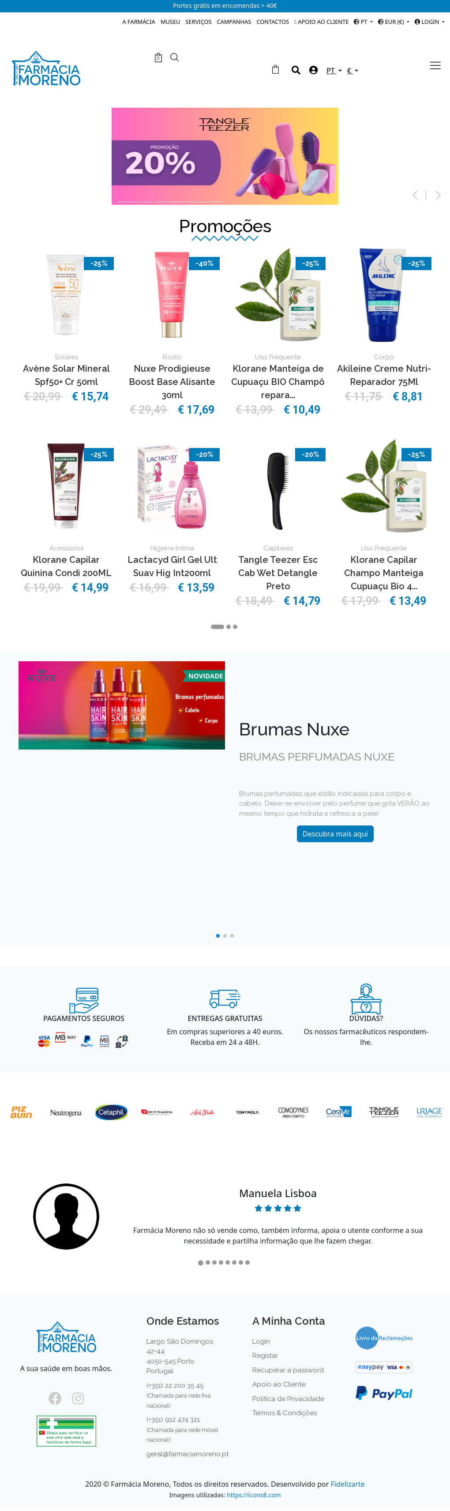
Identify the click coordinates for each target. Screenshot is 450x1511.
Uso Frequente (278, 357)
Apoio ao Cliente (321, 22)
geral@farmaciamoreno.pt (187, 1454)
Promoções (225, 225)
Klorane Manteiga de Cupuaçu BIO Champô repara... (278, 381)
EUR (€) (391, 22)
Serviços (199, 22)
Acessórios (66, 548)
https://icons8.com (254, 1495)
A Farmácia (139, 22)
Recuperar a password (288, 1370)
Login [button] (427, 22)
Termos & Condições (284, 1413)
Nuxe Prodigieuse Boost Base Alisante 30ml (172, 381)
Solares (66, 357)
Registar (265, 1356)
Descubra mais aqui (335, 834)
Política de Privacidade (288, 1399)
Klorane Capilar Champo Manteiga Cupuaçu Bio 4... (384, 573)
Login (261, 1341)
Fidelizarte (347, 1484)
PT (361, 22)
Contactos (272, 22)
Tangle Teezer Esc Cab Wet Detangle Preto (278, 573)
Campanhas (234, 22)
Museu (170, 22)
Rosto (172, 357)
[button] (408, 194)
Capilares (278, 548)
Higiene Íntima (172, 548)
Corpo (384, 357)
